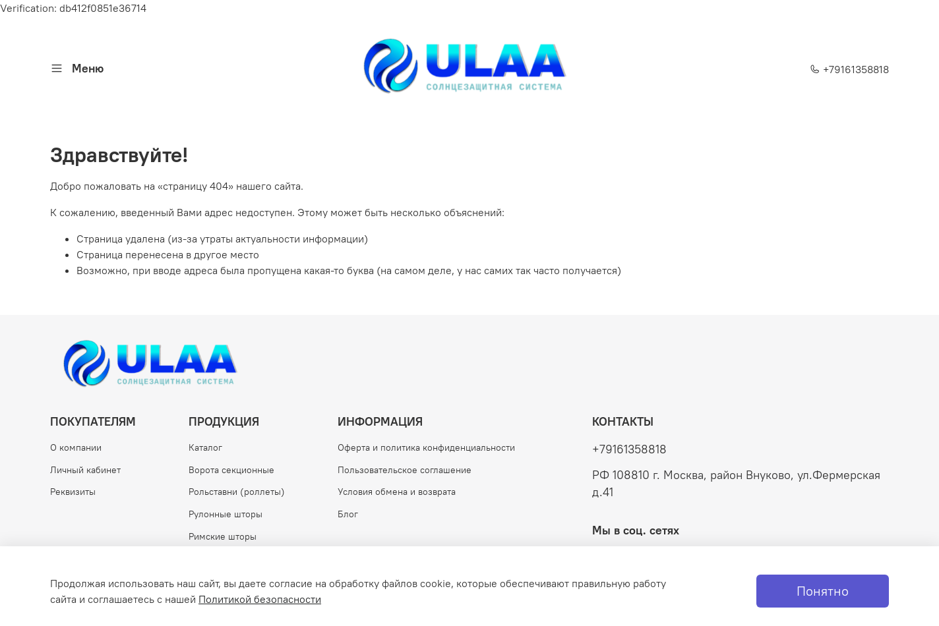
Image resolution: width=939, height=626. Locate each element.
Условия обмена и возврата (397, 492)
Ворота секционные (231, 470)
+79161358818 (849, 69)
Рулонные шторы (225, 514)
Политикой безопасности (259, 599)
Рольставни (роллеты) (237, 492)
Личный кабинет (85, 470)
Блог (348, 514)
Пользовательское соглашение (404, 470)
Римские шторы (223, 536)
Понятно (823, 591)
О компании (76, 447)
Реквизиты (73, 492)
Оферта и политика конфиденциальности (426, 447)
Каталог (205, 447)
